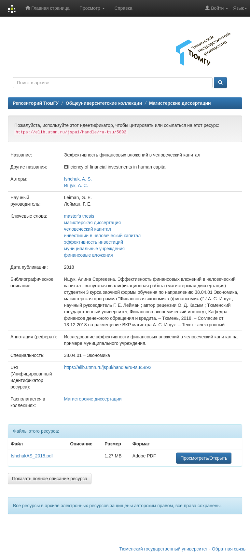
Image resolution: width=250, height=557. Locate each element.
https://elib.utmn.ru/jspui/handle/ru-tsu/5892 (108, 367)
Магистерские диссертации (180, 103)
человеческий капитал (87, 229)
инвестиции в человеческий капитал (102, 235)
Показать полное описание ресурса (49, 478)
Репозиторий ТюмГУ (36, 103)
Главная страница (47, 8)
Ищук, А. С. (76, 185)
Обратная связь (228, 548)
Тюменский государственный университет (163, 548)
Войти (216, 8)
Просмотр (92, 8)
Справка (123, 8)
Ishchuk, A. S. (78, 179)
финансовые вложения (88, 255)
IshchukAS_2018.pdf (32, 455)
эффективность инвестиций (93, 242)
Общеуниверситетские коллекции (104, 103)
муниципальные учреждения (94, 248)
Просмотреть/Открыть (203, 458)
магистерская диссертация (92, 222)
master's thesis (79, 216)
